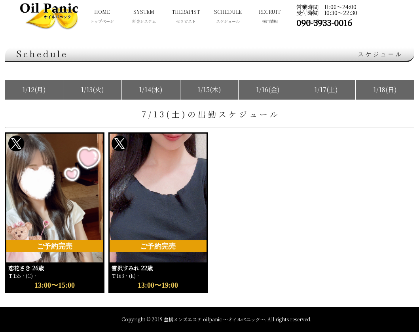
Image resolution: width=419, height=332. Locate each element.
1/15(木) (209, 89)
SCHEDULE (228, 17)
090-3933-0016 (324, 22)
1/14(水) (151, 89)
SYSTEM (144, 17)
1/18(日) (385, 89)
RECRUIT (270, 17)
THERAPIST (186, 17)
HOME (102, 17)
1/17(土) (326, 89)
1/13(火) (92, 89)
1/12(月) (34, 89)
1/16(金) (268, 89)
